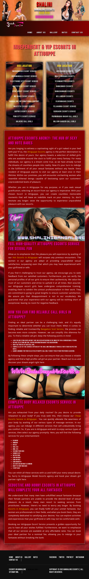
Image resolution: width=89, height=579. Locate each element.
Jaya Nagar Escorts (64, 71)
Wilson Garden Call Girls (64, 121)
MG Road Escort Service (24, 96)
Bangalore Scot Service (52, 329)
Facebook (53, 557)
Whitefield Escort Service (24, 86)
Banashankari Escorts (65, 91)
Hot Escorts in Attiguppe (25, 257)
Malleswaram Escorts (65, 76)
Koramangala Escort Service (24, 76)
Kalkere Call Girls (24, 121)
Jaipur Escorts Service (24, 111)
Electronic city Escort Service (24, 81)
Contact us (77, 32)
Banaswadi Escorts (64, 86)
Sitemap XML (14, 572)
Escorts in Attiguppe (18, 508)
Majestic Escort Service (24, 106)
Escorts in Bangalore (17, 569)
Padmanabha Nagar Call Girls (65, 116)
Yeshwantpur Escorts (64, 81)
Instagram (80, 557)
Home (30, 32)
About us (41, 32)
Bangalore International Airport (24, 101)
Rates (64, 32)
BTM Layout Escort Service (24, 91)
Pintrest (70, 557)
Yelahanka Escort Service (64, 106)
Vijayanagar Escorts (65, 101)
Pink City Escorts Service (24, 116)
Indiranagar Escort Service (24, 71)
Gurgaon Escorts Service (65, 111)
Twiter (61, 557)
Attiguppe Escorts (36, 151)
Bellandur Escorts (64, 96)
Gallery (54, 32)
